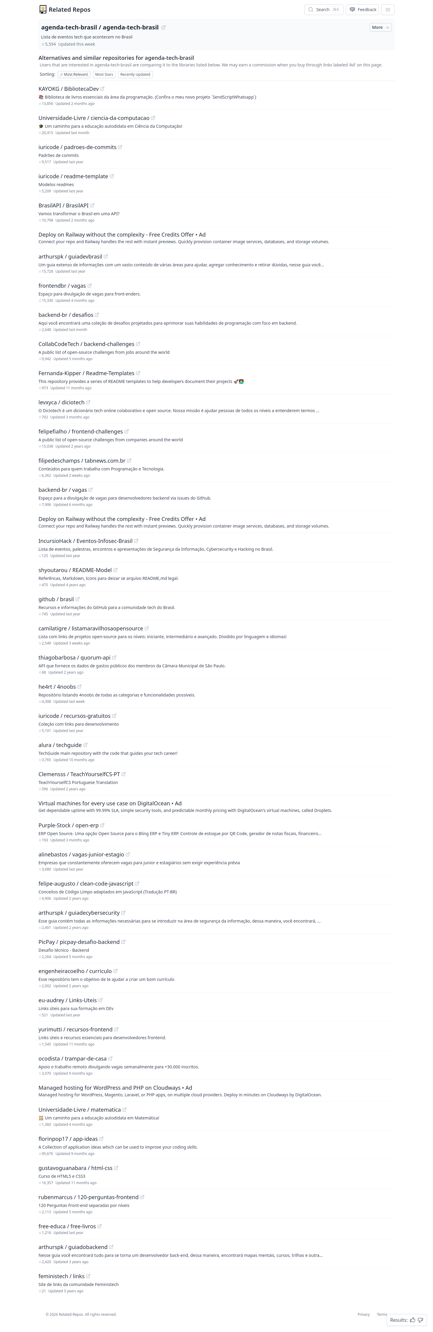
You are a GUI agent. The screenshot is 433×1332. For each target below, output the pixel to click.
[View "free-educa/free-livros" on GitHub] (99, 1226)
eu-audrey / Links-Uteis (67, 1000)
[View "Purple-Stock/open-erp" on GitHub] (102, 825)
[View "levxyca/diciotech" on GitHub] (88, 402)
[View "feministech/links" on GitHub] (88, 1276)
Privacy (364, 1314)
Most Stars (104, 74)
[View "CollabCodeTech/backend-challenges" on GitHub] (138, 343)
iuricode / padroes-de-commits (77, 147)
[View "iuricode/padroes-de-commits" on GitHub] (120, 147)
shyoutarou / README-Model (75, 570)
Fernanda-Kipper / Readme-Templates (86, 373)
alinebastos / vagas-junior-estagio (81, 854)
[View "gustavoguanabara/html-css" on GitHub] (116, 1167)
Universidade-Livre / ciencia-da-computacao (93, 117)
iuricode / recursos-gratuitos (74, 715)
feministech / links (61, 1276)
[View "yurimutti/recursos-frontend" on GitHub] (116, 1029)
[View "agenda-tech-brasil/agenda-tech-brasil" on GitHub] (163, 27)
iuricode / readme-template (73, 176)
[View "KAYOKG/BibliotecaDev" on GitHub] (102, 88)
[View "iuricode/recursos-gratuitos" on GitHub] (114, 715)
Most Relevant (74, 74)
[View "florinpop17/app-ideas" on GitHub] (101, 1138)
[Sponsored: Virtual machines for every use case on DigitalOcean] (216, 806)
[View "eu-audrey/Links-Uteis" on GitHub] (100, 1000)
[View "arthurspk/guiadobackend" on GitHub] (111, 1247)
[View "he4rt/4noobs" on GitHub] (79, 686)
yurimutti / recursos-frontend (75, 1029)
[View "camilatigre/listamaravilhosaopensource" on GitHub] (146, 628)
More (381, 27)
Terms (382, 1314)
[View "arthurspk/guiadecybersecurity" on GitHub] (123, 912)
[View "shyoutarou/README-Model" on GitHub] (115, 570)
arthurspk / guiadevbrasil (70, 256)
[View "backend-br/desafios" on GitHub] (96, 314)
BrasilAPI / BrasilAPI (63, 205)
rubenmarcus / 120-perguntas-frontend (88, 1197)
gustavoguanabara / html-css (75, 1167)
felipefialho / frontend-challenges (80, 431)
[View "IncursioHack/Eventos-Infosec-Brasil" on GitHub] (136, 540)
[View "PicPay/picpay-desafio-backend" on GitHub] (123, 941)
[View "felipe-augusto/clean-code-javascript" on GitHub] (137, 883)
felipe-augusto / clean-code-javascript (86, 883)
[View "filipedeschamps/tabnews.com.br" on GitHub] (129, 460)
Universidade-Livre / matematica (79, 1109)
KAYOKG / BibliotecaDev (68, 88)
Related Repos (70, 9)
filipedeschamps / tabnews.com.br (82, 460)
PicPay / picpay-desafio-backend (79, 941)
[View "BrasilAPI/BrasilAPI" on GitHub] (92, 205)
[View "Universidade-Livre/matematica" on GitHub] (124, 1109)
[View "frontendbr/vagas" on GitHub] (89, 285)
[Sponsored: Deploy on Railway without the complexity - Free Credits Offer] (216, 237)
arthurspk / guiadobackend (73, 1247)
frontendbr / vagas (62, 285)
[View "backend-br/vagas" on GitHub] (90, 489)
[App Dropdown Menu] (388, 9)
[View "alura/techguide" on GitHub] (85, 745)
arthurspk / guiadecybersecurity (79, 912)
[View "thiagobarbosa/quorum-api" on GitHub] (114, 657)
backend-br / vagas (62, 489)
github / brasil (56, 599)
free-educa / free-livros (67, 1226)
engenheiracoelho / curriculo (75, 971)
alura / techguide (60, 745)
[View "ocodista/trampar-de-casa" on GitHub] (110, 1058)
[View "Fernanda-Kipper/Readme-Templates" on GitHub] (138, 373)
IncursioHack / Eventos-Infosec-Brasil (85, 540)
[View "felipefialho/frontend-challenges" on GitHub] (126, 431)
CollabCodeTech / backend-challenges (86, 344)
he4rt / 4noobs (57, 686)
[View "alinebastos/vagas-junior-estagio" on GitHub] (127, 854)
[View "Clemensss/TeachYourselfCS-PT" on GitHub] (123, 774)
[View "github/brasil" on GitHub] (77, 599)
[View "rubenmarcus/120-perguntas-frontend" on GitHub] (142, 1197)
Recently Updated (135, 74)
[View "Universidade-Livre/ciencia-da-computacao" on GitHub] (153, 117)
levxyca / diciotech (61, 402)
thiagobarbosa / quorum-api (74, 657)
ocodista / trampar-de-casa (72, 1058)
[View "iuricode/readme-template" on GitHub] (111, 176)
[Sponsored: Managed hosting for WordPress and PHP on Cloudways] (216, 1090)
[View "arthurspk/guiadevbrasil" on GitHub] (105, 256)
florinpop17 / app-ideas (68, 1138)
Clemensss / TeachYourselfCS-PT (79, 774)
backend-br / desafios (65, 314)
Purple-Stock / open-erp (68, 825)
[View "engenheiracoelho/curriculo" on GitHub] (115, 971)
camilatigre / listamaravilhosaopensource (90, 628)
